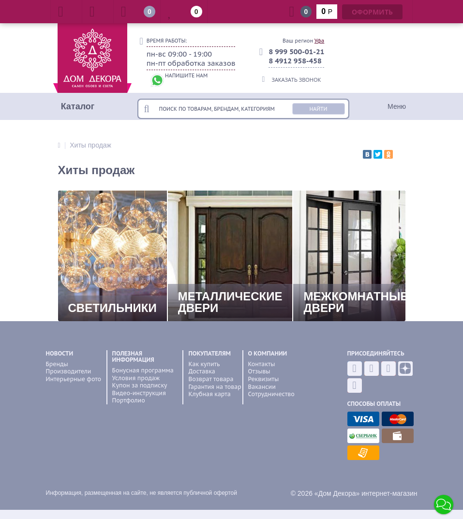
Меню (397, 106)
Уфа (319, 40)
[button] (443, 504)
